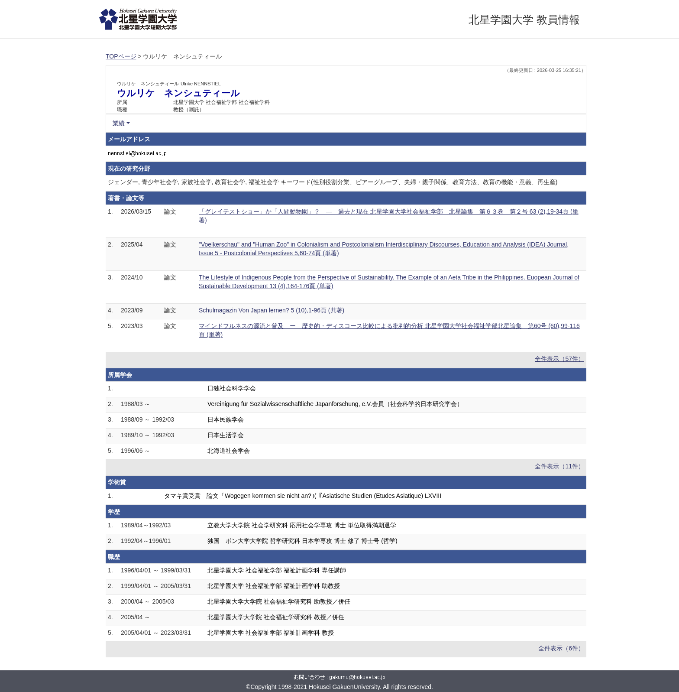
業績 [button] (119, 123)
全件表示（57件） (559, 358)
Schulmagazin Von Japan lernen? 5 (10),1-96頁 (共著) (271, 310)
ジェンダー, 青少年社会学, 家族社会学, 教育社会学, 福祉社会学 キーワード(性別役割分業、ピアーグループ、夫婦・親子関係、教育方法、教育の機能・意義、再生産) (332, 182)
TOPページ (121, 56)
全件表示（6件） (561, 648)
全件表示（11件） (559, 466)
